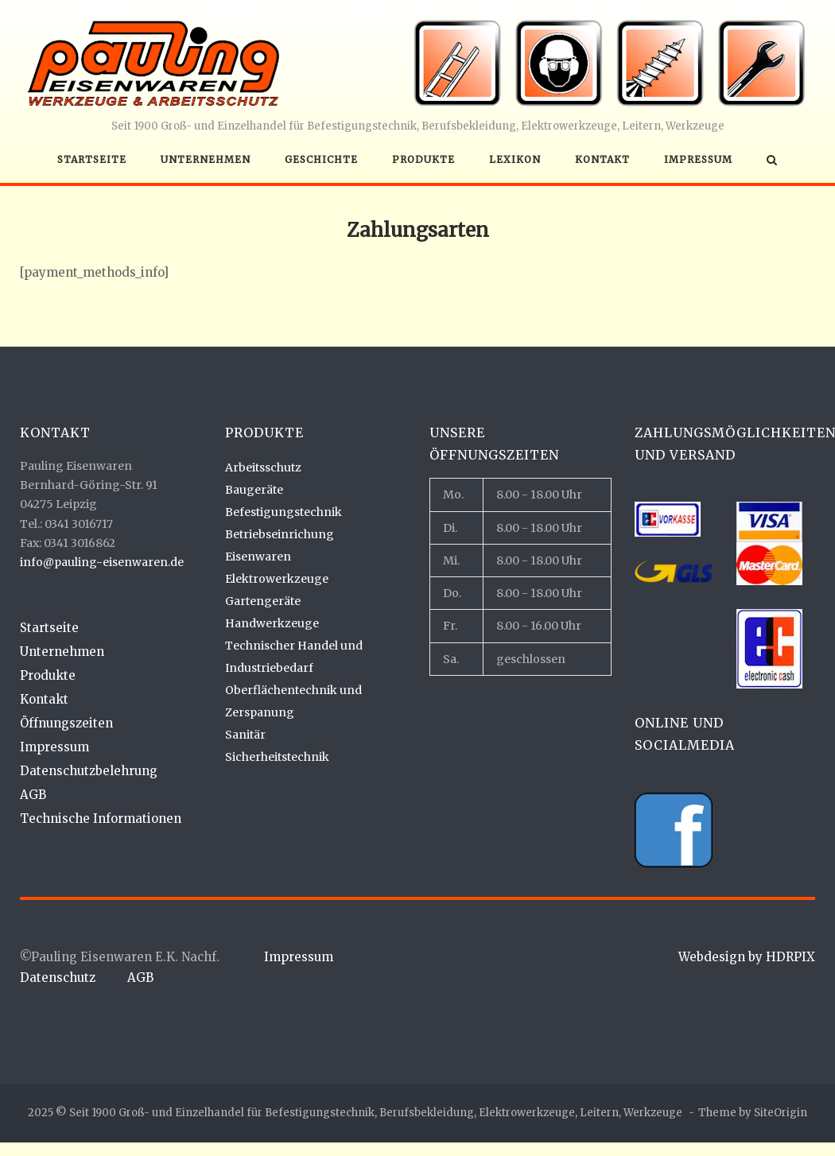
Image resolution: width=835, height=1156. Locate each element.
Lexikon (515, 159)
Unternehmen (205, 159)
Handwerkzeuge (272, 623)
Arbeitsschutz (263, 467)
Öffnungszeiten (66, 723)
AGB (33, 794)
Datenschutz (57, 977)
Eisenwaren (258, 556)
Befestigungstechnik (283, 512)
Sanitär (245, 734)
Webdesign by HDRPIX (746, 956)
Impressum (698, 159)
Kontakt (602, 159)
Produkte (423, 159)
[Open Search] (772, 161)
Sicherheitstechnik (277, 757)
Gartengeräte (263, 601)
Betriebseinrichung (279, 534)
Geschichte (321, 159)
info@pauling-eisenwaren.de (102, 562)
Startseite (91, 159)
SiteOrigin (780, 1112)
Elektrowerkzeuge (276, 579)
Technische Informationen (100, 818)
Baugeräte (254, 490)
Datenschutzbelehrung (88, 770)
